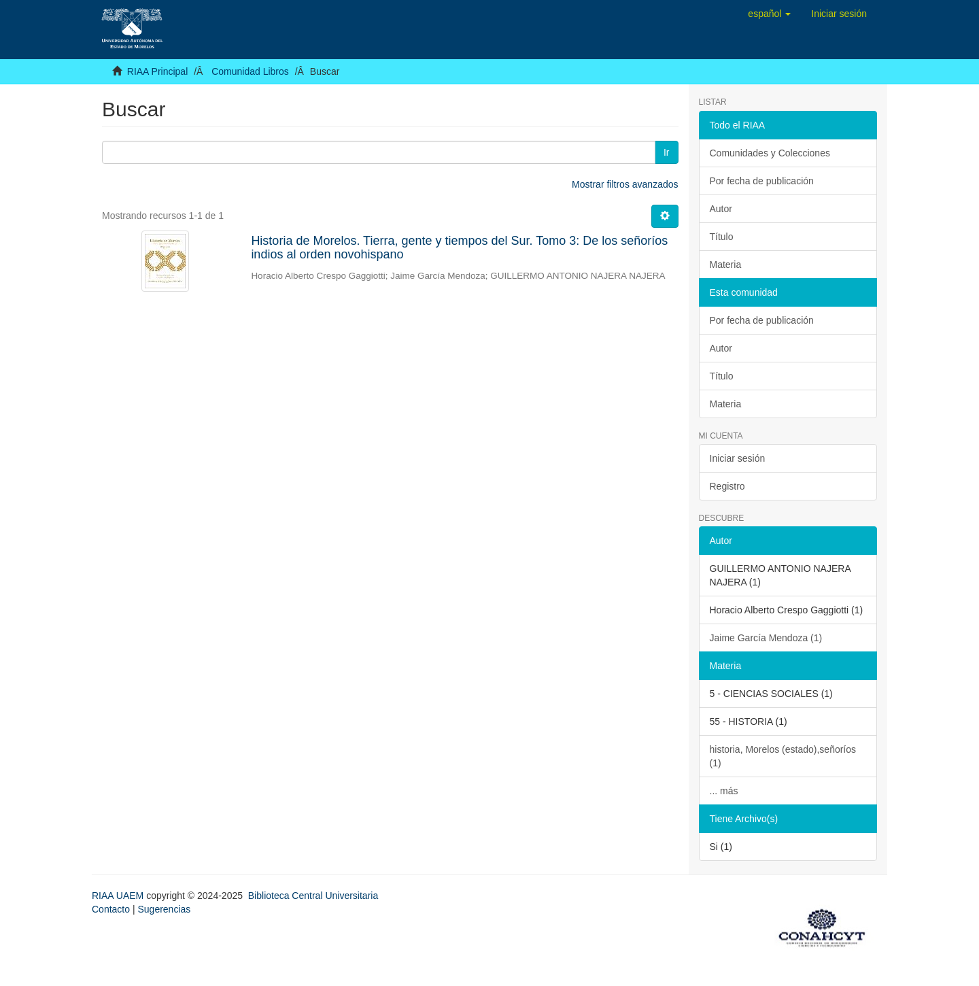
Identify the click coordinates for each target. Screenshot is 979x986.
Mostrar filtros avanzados (625, 184)
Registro (727, 486)
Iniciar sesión (738, 458)
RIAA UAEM (119, 895)
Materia (726, 264)
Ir (667, 152)
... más (724, 790)
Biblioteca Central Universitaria (313, 895)
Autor (721, 208)
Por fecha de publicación (762, 180)
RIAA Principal (157, 71)
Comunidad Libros (250, 71)
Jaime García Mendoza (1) (766, 637)
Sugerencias (163, 909)
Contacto (111, 909)
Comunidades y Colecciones (770, 153)
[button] (769, 13)
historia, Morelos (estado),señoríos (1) (783, 756)
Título (722, 236)
